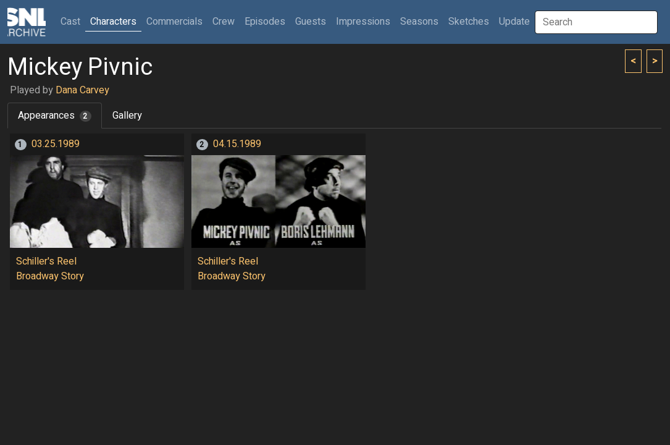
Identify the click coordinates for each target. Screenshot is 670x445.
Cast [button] (73, 21)
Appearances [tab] (54, 115)
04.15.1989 (237, 144)
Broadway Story (50, 276)
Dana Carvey (82, 90)
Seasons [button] (419, 21)
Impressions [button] (363, 21)
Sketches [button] (468, 21)
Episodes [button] (265, 21)
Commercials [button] (174, 21)
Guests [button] (310, 21)
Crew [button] (223, 21)
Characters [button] (113, 21)
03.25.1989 (55, 144)
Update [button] (514, 21)
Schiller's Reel (46, 261)
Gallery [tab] (127, 115)
